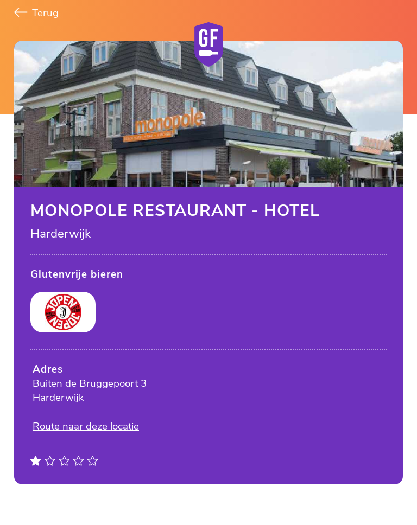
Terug (36, 13)
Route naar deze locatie (86, 426)
